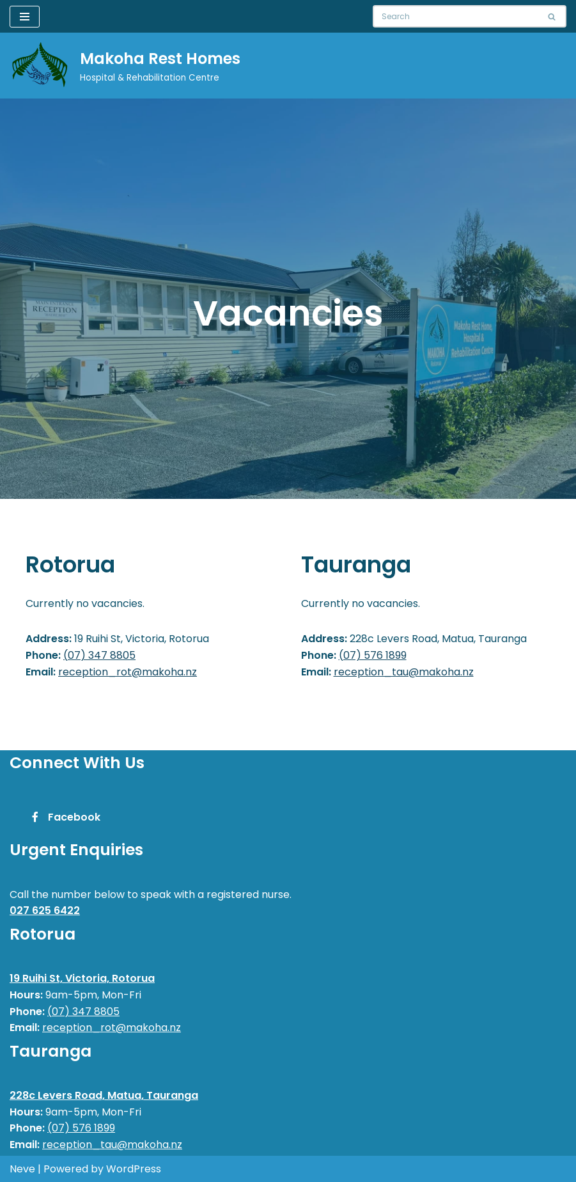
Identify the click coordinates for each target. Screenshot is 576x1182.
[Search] (455, 16)
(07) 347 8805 (99, 655)
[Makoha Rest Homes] (125, 66)
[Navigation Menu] (25, 17)
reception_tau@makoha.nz (404, 672)
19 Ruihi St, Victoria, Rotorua (82, 978)
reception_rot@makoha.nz (127, 672)
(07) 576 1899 (373, 655)
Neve (22, 1169)
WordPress (133, 1169)
